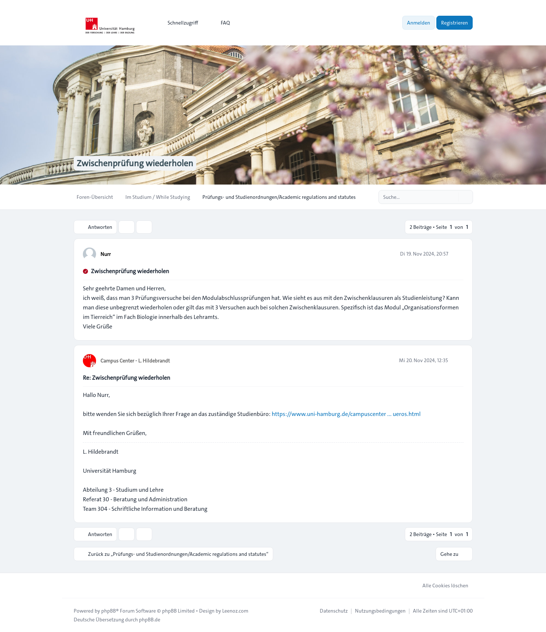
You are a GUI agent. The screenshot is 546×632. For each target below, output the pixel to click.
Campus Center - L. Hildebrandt (135, 360)
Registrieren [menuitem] (454, 22)
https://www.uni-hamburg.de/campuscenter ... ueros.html (346, 414)
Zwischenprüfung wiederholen (130, 271)
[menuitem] (179, 22)
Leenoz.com (235, 610)
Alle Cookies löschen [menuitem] (440, 585)
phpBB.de (149, 619)
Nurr (105, 254)
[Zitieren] (457, 254)
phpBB (108, 610)
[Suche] (452, 197)
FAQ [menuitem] (220, 22)
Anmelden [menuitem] (418, 22)
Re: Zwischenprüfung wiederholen (126, 377)
